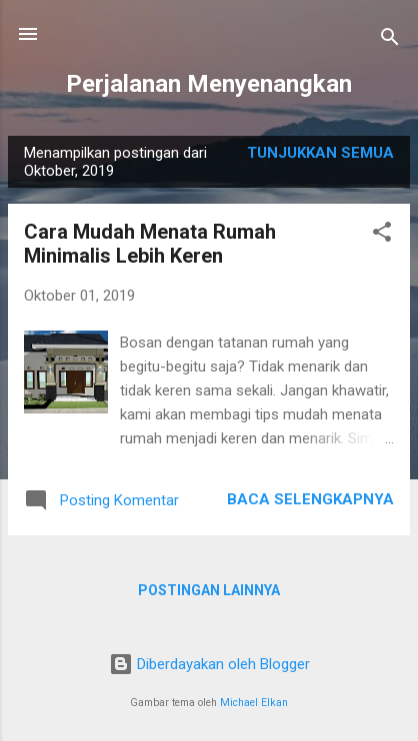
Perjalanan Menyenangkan (209, 84)
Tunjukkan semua (320, 153)
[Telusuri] (390, 40)
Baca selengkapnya (310, 499)
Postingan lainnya (209, 590)
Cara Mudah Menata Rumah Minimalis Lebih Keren (150, 244)
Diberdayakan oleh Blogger (209, 664)
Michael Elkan (254, 702)
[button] (382, 235)
